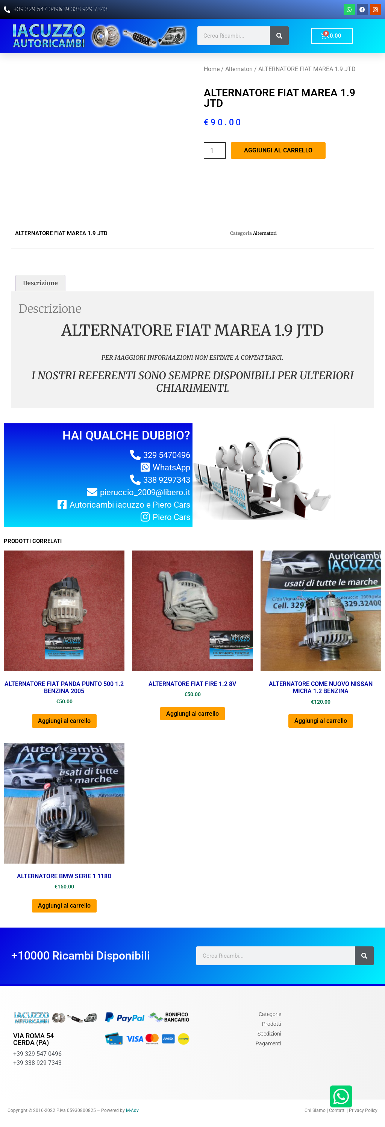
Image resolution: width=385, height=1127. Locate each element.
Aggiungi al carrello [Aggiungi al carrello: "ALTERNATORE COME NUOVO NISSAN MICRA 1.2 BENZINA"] (320, 720)
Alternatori (239, 69)
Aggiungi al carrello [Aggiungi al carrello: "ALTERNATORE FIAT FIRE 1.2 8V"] (192, 713)
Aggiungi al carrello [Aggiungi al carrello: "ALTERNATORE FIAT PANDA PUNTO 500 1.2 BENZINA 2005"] (64, 720)
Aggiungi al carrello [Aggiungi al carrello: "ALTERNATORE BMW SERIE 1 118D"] (64, 905)
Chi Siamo (315, 1110)
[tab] (40, 283)
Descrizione (40, 283)
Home (212, 69)
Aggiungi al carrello (278, 150)
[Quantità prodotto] (215, 150)
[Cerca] (279, 35)
